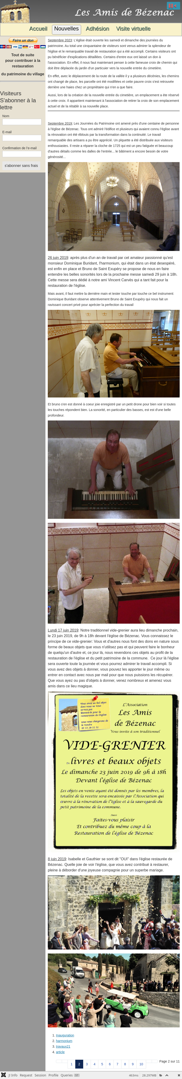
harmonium (64, 1041)
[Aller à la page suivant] (149, 1061)
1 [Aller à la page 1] (71, 1064)
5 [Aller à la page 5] (102, 1064)
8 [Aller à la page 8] (125, 1064)
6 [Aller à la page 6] (110, 1064)
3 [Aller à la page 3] (87, 1064)
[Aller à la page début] (59, 1061)
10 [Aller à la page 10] (141, 1064)
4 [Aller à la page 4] (95, 1064)
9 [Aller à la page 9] (133, 1064)
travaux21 (63, 1046)
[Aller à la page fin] (155, 1061)
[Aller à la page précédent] (65, 1061)
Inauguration (65, 1035)
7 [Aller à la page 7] (117, 1064)
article (60, 1052)
